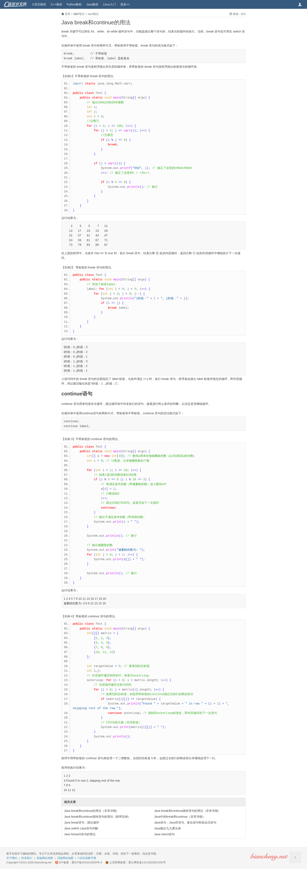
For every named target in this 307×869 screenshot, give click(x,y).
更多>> (125, 4)
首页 (67, 14)
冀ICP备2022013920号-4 (87, 862)
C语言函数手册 (87, 858)
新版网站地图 (45, 858)
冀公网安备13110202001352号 (147, 862)
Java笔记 (92, 14)
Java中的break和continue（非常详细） (179, 816)
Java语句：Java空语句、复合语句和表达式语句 (185, 822)
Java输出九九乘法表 (167, 828)
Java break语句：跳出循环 (81, 822)
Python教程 (74, 4)
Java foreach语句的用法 (79, 834)
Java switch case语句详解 (81, 828)
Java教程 (92, 4)
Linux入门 (109, 4)
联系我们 (26, 858)
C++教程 (56, 4)
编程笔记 (79, 14)
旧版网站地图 (65, 858)
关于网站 (11, 858)
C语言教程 (39, 4)
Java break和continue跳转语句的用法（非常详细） (187, 810)
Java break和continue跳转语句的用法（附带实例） (97, 816)
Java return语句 (164, 834)
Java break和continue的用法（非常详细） (91, 810)
